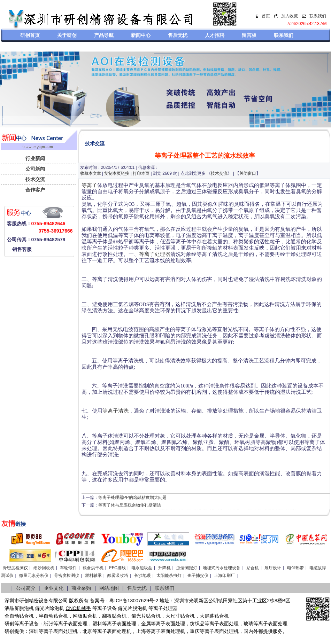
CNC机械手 (78, 608)
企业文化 (53, 588)
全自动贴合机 (19, 616)
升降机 (164, 567)
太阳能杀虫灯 (169, 575)
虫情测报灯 (186, 567)
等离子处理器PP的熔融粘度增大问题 (132, 497)
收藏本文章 (90, 173)
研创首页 (30, 35)
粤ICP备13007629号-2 (133, 600)
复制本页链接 (116, 173)
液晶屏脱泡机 (19, 608)
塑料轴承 (93, 575)
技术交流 (35, 179)
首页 (266, 16)
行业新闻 (35, 158)
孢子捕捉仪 (197, 575)
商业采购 (81, 588)
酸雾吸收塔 (117, 575)
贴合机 (252, 567)
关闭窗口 (247, 173)
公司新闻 (35, 169)
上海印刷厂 (224, 575)
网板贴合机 (85, 616)
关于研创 (67, 35)
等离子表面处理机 (58, 631)
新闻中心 (141, 35)
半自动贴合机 (53, 616)
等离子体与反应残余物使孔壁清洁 (129, 505)
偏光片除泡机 (49, 608)
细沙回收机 (43, 567)
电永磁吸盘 (141, 567)
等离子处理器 (154, 254)
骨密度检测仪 (15, 567)
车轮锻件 (68, 567)
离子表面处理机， (224, 631)
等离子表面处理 (70, 623)
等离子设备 (104, 608)
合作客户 (35, 190)
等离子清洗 (115, 411)
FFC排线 (117, 567)
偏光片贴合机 (146, 616)
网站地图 (109, 588)
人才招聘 (214, 35)
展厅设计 (272, 567)
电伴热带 (295, 567)
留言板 (249, 35)
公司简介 (26, 588)
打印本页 (141, 173)
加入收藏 (289, 16)
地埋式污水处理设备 (221, 567)
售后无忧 (177, 35)
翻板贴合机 (114, 616)
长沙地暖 (142, 575)
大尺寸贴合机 (180, 616)
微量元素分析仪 (33, 575)
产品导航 (104, 35)
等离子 (89, 185)
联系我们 (317, 16)
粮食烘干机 (93, 567)
